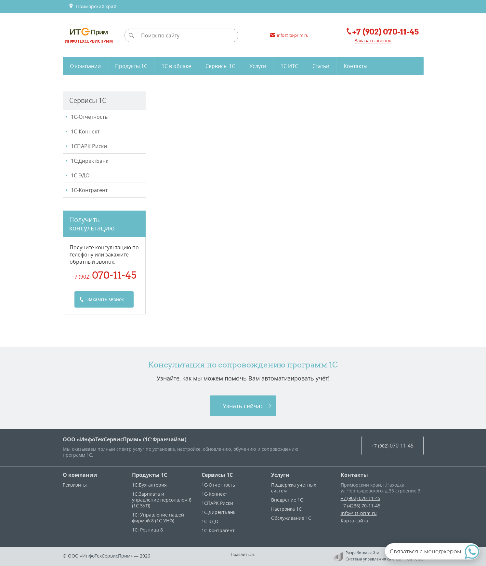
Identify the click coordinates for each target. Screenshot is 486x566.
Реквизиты (75, 485)
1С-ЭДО (80, 175)
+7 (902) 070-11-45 (360, 498)
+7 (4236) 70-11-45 (360, 506)
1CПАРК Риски (89, 146)
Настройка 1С (286, 509)
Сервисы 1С (217, 474)
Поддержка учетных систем (293, 488)
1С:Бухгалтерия (149, 485)
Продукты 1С (149, 474)
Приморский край (92, 6)
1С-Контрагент (89, 190)
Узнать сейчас (243, 406)
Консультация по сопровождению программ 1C (243, 364)
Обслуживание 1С (291, 518)
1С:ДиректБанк (89, 160)
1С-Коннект (85, 131)
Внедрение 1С (287, 500)
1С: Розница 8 (147, 530)
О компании (80, 474)
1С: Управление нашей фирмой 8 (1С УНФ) (158, 518)
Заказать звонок (373, 40)
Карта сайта (354, 521)
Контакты (354, 474)
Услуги (280, 474)
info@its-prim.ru (359, 513)
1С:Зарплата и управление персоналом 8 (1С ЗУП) (161, 500)
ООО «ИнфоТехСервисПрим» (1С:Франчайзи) (124, 439)
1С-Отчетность (89, 116)
